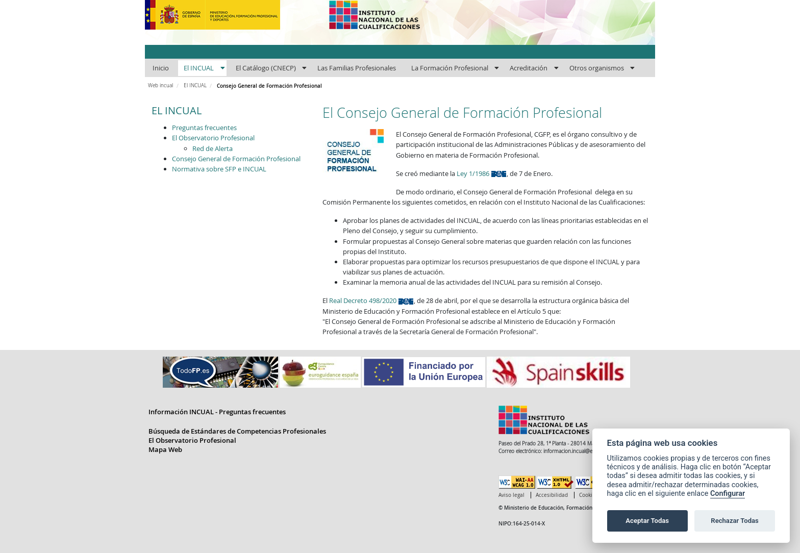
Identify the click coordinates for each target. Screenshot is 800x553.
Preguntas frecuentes (204, 127)
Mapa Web (165, 449)
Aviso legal (511, 495)
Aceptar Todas (647, 520)
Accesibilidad (552, 495)
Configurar (727, 493)
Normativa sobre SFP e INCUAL (219, 168)
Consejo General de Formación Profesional (236, 158)
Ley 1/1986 (482, 173)
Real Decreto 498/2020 (371, 300)
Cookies (588, 495)
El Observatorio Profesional (213, 137)
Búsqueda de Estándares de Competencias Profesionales (237, 431)
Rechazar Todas (735, 520)
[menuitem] (160, 68)
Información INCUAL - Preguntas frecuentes (217, 411)
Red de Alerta (212, 148)
